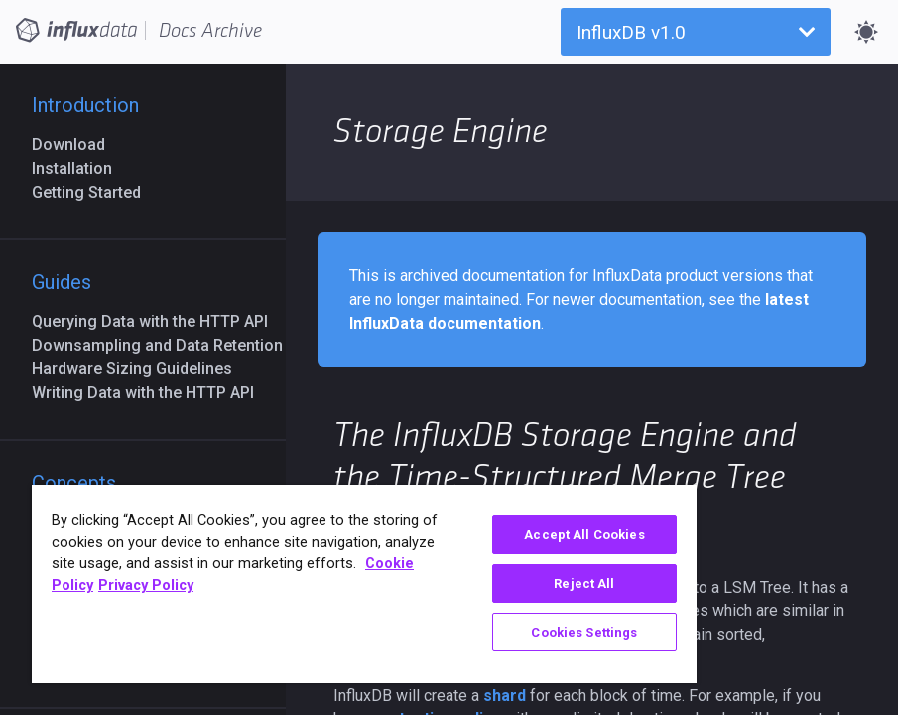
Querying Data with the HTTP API (158, 321)
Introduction (85, 105)
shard (504, 695)
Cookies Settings (584, 632)
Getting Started (94, 192)
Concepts (74, 483)
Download (76, 144)
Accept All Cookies (584, 534)
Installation (80, 168)
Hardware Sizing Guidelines (140, 368)
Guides (61, 282)
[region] (364, 584)
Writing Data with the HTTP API (151, 392)
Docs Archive (210, 31)
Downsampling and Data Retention (165, 345)
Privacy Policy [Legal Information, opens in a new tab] (145, 585)
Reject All (584, 583)
